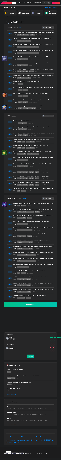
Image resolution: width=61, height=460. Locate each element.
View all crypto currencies (51, 7)
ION (23, 77)
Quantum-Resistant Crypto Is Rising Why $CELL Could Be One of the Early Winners (33, 252)
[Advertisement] (30, 319)
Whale (8, 406)
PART (7, 442)
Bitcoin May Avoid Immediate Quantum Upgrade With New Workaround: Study (33, 63)
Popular (15, 27)
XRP (23, 40)
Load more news (30, 304)
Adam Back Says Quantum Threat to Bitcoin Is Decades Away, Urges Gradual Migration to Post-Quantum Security (33, 209)
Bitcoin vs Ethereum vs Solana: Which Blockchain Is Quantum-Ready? (31, 170)
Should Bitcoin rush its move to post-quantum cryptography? (30, 295)
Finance (29, 437)
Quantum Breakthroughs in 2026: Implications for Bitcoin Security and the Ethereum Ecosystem (33, 44)
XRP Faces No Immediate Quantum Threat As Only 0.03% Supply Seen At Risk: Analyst (33, 188)
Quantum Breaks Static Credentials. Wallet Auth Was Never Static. (31, 139)
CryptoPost (18, 378)
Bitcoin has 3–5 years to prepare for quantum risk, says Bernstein (31, 221)
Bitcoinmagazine (32, 135)
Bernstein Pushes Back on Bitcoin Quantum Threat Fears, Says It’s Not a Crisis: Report (33, 227)
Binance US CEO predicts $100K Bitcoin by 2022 (19, 382)
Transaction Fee (11, 412)
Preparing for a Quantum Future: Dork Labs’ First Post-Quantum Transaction (33, 127)
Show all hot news (11, 394)
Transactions (25, 34)
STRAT (7, 437)
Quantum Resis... (34, 153)
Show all (30, 356)
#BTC (42, 440)
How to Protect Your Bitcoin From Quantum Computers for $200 (30, 93)
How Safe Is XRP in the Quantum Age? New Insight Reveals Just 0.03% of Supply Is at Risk (33, 203)
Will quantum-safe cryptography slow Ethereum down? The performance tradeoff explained (33, 264)
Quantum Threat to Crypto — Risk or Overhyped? (26, 81)
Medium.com (38, 34)
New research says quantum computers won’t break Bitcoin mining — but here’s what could (33, 234)
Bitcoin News (39, 108)
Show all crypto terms (12, 424)
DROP (37, 436)
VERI (19, 123)
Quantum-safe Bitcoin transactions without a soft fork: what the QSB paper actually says (33, 32)
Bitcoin (19, 34)
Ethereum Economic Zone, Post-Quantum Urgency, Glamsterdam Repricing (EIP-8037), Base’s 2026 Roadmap (33, 240)
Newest (20, 27)
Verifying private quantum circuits (22, 120)
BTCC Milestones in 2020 (13, 388)
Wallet (19, 141)
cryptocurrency (45, 437)
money (14, 442)
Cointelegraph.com (33, 102)
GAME (53, 440)
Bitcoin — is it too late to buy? (15, 369)
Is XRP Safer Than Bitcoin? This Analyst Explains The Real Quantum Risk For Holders (33, 69)
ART (18, 442)
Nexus (11, 337)
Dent (24, 141)
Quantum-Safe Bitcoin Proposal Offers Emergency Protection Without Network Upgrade (33, 75)
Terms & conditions (51, 453)
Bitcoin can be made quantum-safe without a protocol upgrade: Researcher (33, 100)
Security (24, 47)
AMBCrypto (35, 236)
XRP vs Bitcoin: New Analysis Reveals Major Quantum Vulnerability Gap (32, 38)
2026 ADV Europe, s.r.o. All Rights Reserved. (35, 453)
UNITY (24, 217)
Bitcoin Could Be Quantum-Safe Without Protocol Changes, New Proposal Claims (33, 133)
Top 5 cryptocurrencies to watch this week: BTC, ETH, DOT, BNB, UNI (25, 376)
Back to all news (9, 17)
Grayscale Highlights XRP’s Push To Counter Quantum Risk (29, 271)
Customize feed (48, 27)
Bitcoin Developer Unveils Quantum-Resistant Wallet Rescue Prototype (32, 151)
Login (56, 2)
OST (19, 129)
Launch (27, 440)
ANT (28, 153)
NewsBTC (37, 71)
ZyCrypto (30, 59)
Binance (35, 440)
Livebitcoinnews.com (36, 40)
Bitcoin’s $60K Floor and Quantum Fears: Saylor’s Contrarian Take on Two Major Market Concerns (33, 57)
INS (27, 71)
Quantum (32, 34)
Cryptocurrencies (11, 378)
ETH (39, 440)
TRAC (51, 437)
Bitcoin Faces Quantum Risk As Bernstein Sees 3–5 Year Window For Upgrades (33, 157)
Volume (9, 418)
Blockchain (25, 172)
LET (27, 141)
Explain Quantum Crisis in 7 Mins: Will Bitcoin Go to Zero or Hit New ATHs (33, 277)
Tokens (12, 437)
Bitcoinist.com (31, 65)
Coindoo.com (32, 96)
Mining (24, 236)
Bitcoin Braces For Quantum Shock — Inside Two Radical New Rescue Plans (33, 87)
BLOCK (36, 172)
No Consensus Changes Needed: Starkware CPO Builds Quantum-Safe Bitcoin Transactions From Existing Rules (33, 106)
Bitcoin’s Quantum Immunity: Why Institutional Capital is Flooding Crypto (33, 215)
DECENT (7, 440)
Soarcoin (11, 347)
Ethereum (30, 47)
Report (24, 230)
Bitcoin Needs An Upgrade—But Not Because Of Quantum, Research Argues (33, 164)
